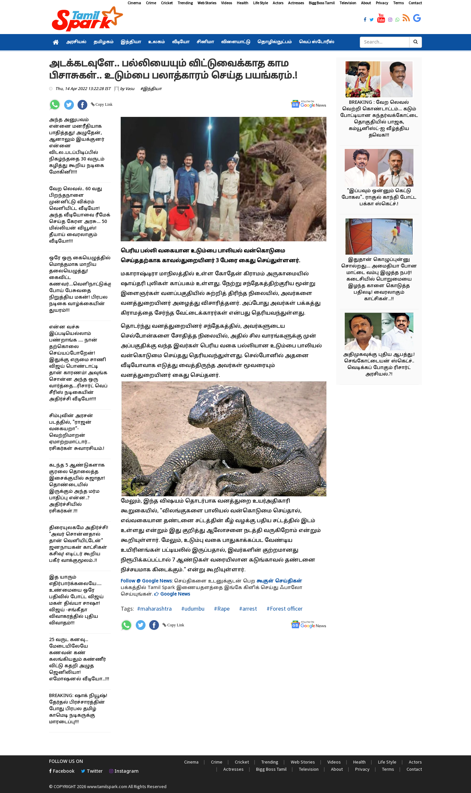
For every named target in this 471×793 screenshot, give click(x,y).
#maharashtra (154, 608)
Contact (415, 2)
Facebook (62, 771)
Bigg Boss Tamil (322, 2)
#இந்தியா (151, 89)
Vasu (129, 89)
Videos (226, 2)
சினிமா (205, 42)
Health (242, 2)
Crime (151, 2)
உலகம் (156, 42)
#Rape (221, 608)
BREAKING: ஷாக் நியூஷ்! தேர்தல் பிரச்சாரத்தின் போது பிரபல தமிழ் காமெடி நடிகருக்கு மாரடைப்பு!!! (78, 709)
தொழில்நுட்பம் (274, 42)
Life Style (260, 2)
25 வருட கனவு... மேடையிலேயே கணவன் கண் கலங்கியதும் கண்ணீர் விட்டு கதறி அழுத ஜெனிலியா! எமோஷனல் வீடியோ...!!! (79, 659)
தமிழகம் (103, 42)
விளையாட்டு (235, 42)
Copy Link (104, 104)
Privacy (382, 2)
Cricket (167, 2)
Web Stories (207, 2)
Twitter (92, 771)
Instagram (124, 771)
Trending (185, 2)
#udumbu (192, 608)
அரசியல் (76, 42)
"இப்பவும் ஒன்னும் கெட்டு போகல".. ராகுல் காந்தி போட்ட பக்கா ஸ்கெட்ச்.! (378, 197)
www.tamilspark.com (107, 786)
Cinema (134, 2)
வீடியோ (180, 42)
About (366, 2)
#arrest (247, 608)
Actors (278, 2)
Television (348, 2)
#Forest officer (284, 608)
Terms (398, 2)
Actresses (296, 2)
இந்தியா (131, 42)
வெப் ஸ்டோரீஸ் (316, 42)
